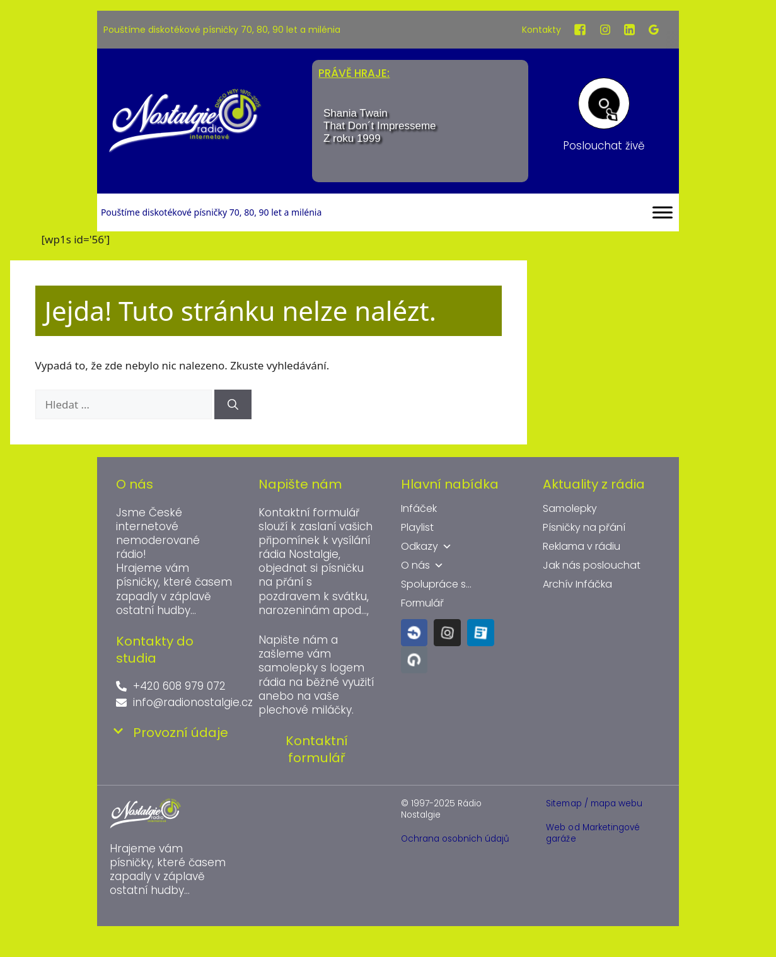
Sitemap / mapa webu (594, 803)
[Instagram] (605, 30)
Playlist (417, 528)
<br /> (420, 129)
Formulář (422, 603)
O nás (422, 565)
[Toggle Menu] (662, 212)
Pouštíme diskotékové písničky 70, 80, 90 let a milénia (221, 29)
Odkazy (426, 546)
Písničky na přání (584, 528)
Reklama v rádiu (581, 546)
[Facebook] (580, 30)
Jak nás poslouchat (591, 565)
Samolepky (570, 509)
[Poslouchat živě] (604, 103)
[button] (174, 732)
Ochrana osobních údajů (455, 839)
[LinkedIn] (629, 30)
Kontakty (541, 29)
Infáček (419, 509)
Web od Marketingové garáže (593, 833)
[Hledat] (233, 405)
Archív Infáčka (577, 584)
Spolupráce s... (436, 584)
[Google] (653, 30)
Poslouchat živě (604, 145)
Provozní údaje (180, 732)
